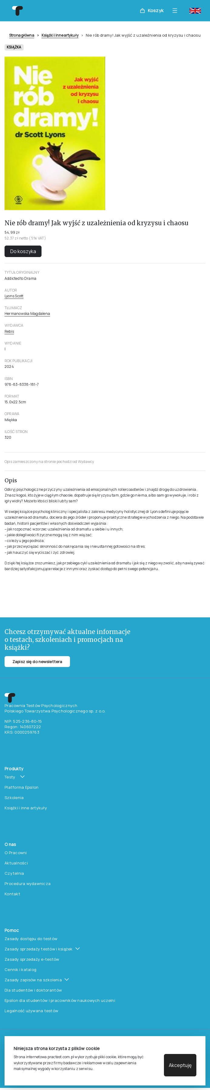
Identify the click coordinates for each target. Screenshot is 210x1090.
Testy (10, 777)
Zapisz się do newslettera (37, 661)
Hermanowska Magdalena (27, 313)
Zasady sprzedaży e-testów (32, 959)
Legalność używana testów (31, 1010)
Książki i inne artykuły (60, 35)
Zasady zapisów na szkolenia (33, 980)
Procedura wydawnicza (28, 883)
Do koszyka (23, 251)
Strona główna (21, 35)
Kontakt (12, 894)
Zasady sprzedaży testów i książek (39, 949)
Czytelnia (14, 873)
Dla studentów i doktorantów (33, 990)
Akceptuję (180, 1065)
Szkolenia (14, 797)
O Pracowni (16, 852)
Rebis (9, 331)
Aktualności (16, 863)
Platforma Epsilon (21, 787)
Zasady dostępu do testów (31, 938)
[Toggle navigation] (176, 10)
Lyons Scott (14, 296)
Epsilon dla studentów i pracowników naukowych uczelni (60, 1000)
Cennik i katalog (20, 969)
